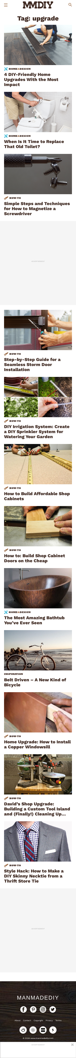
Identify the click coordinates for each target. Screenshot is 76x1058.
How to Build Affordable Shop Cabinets (37, 496)
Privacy (49, 1020)
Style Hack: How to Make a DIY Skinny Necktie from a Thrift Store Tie (34, 876)
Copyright (38, 1020)
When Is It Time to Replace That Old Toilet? (34, 144)
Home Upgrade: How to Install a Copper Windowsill (37, 744)
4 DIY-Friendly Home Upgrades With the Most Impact (31, 79)
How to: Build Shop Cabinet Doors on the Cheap (34, 558)
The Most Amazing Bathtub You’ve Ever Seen (34, 620)
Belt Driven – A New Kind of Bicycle (35, 682)
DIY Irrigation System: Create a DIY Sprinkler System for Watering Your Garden (37, 431)
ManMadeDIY (38, 998)
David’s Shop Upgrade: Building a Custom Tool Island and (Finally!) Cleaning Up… (37, 808)
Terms (58, 1020)
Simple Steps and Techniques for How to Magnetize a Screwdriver (37, 208)
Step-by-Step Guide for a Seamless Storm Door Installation (32, 364)
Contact (27, 1020)
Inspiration (13, 674)
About (17, 1020)
